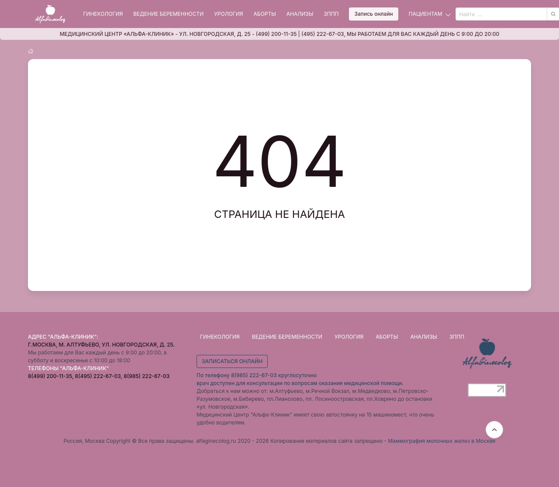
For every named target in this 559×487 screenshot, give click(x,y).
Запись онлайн (373, 14)
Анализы (300, 14)
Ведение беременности (168, 14)
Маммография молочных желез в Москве (441, 441)
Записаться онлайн (232, 361)
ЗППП (331, 14)
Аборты (265, 14)
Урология (228, 14)
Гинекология (103, 14)
